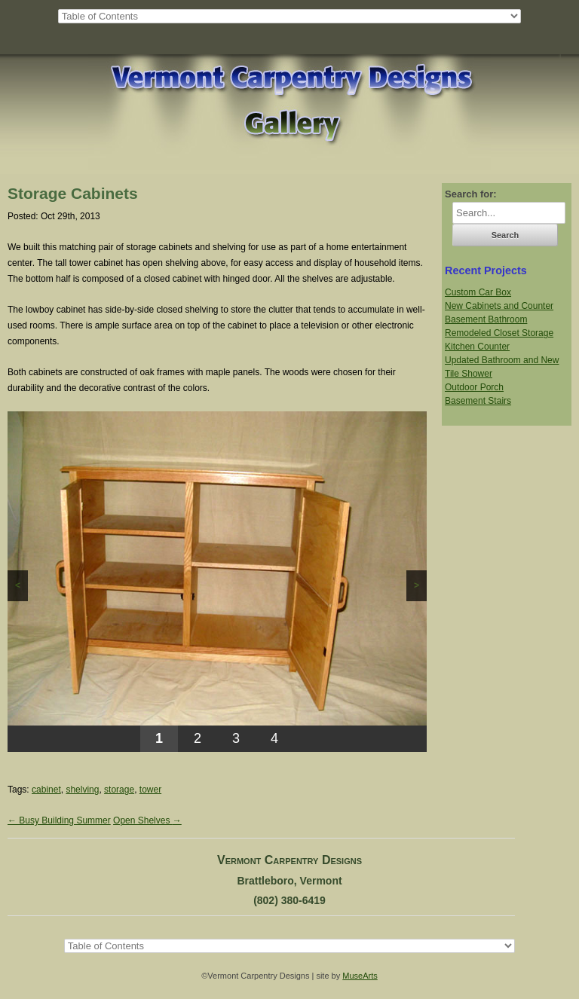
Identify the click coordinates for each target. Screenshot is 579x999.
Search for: (471, 194)
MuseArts (359, 975)
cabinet (46, 789)
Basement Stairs (478, 401)
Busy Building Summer (59, 820)
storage (119, 789)
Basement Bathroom (486, 319)
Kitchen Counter (477, 346)
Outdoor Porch (474, 387)
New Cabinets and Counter (499, 306)
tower (150, 789)
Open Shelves (147, 820)
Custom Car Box (478, 292)
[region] (217, 581)
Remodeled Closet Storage (499, 333)
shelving (82, 789)
